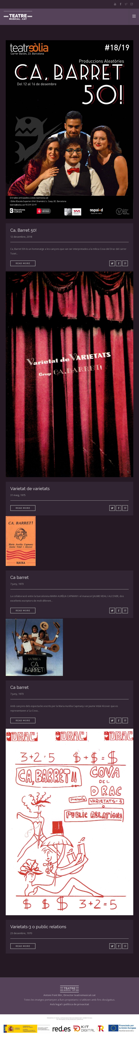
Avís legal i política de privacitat (69, 1004)
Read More (23, 263)
